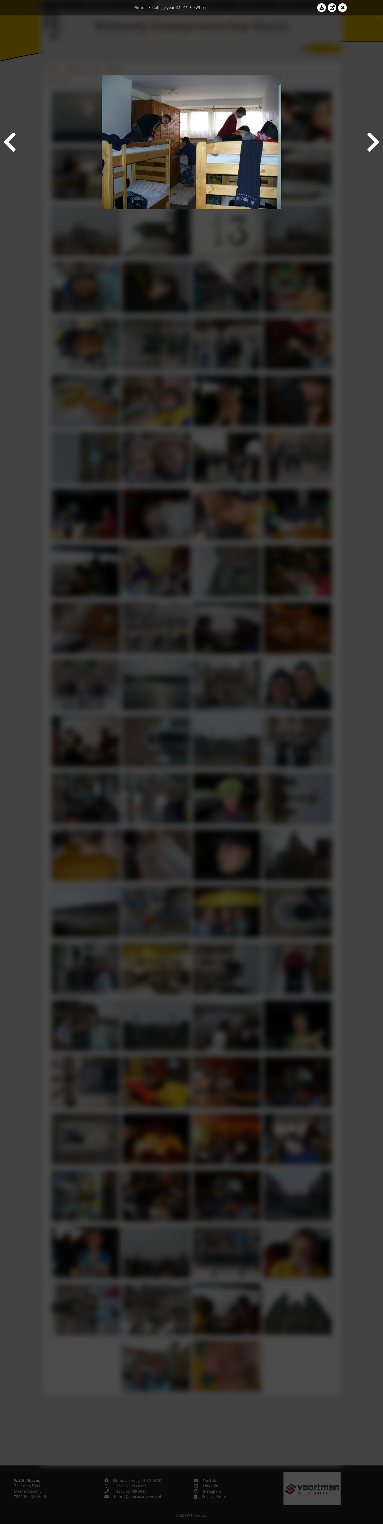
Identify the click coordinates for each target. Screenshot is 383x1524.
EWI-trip (201, 7)
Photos (139, 7)
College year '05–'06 (170, 7)
